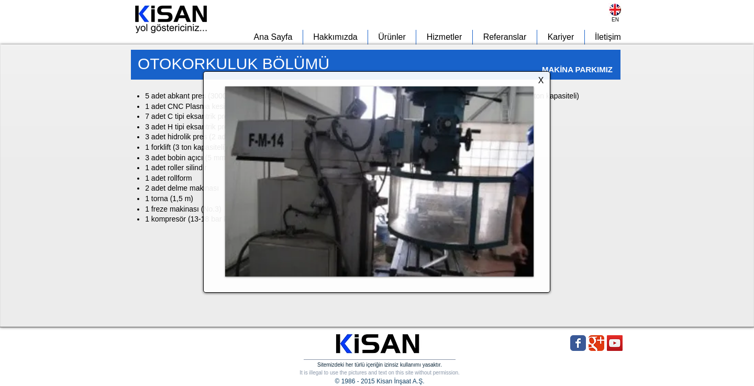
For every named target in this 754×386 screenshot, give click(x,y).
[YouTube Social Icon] (615, 343)
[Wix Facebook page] (578, 343)
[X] (541, 80)
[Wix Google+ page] (596, 343)
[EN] (615, 20)
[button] (379, 181)
